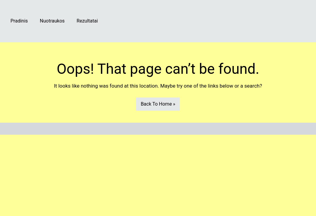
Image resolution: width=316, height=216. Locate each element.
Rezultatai (87, 21)
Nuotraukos (52, 21)
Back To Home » (158, 104)
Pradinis (19, 21)
